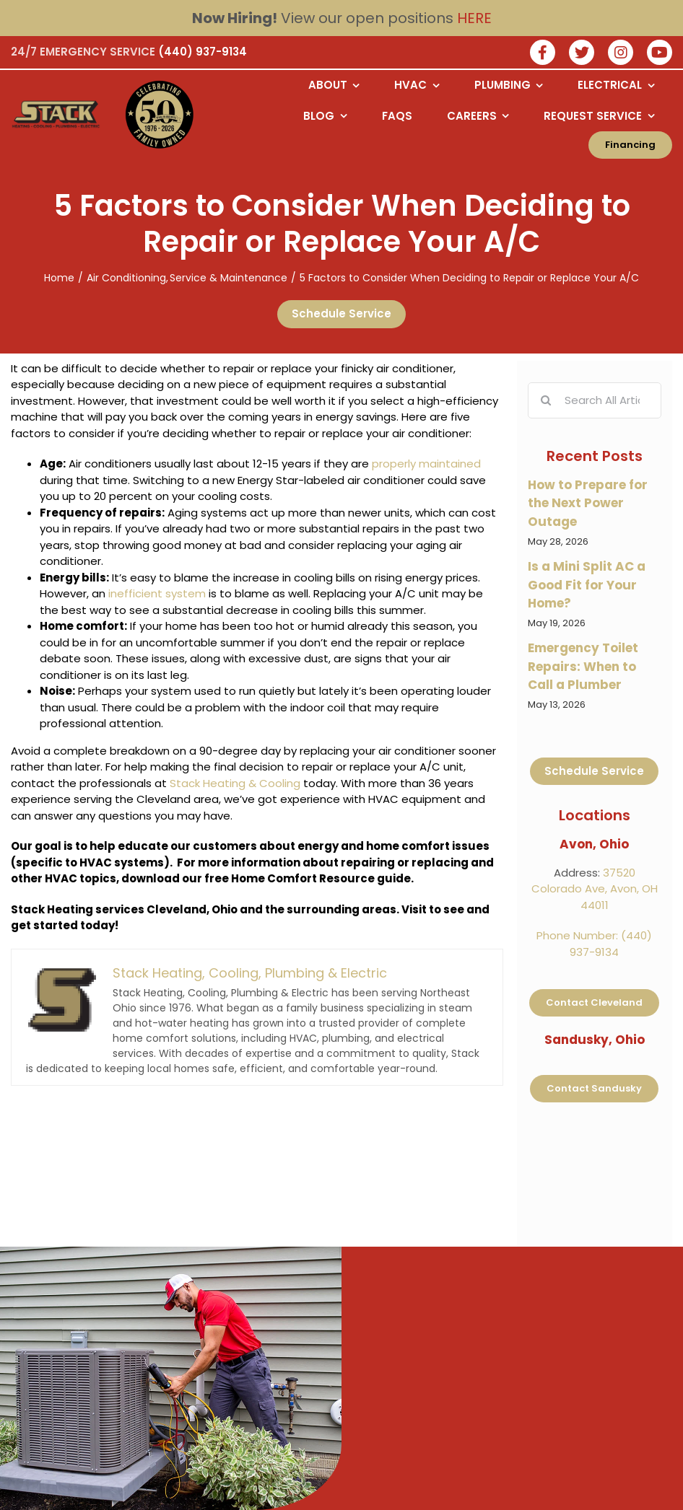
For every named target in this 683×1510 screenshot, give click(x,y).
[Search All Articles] (594, 400)
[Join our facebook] (542, 53)
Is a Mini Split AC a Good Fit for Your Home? (586, 585)
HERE (474, 18)
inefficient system (157, 593)
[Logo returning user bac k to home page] (60, 114)
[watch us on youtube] (659, 53)
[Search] (546, 400)
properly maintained (426, 463)
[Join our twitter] (581, 53)
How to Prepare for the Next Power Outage (588, 503)
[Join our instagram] (620, 53)
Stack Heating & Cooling (235, 783)
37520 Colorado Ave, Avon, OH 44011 (594, 889)
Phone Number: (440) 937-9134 (594, 944)
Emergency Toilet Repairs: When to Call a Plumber (583, 666)
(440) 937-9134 (202, 51)
